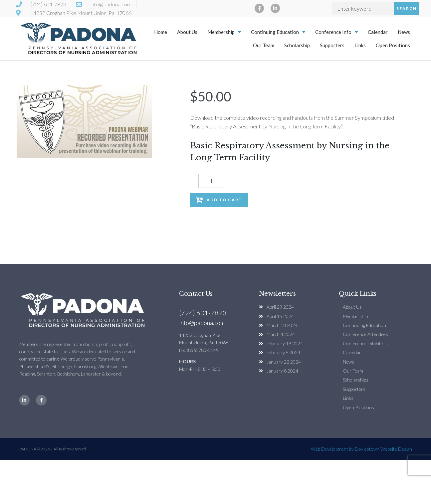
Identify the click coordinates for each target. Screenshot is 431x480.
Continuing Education (278, 32)
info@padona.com (202, 322)
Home (160, 32)
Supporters (332, 45)
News (404, 32)
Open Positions (393, 45)
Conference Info (336, 32)
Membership (224, 32)
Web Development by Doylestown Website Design (361, 449)
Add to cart (224, 199)
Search (406, 8)
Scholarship (297, 45)
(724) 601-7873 (203, 313)
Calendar (378, 32)
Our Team (263, 45)
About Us (187, 32)
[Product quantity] (211, 181)
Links (360, 45)
